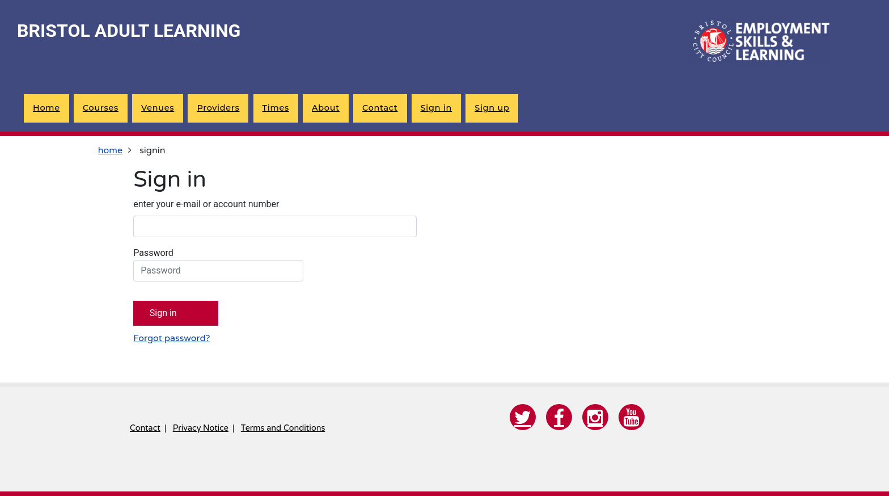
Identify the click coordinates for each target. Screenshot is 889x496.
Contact (379, 108)
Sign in (436, 108)
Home (46, 108)
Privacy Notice (200, 428)
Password (218, 264)
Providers (218, 108)
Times (276, 108)
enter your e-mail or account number (206, 204)
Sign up (492, 108)
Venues (157, 108)
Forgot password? (171, 338)
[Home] (758, 42)
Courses (100, 108)
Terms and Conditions (283, 428)
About (326, 108)
